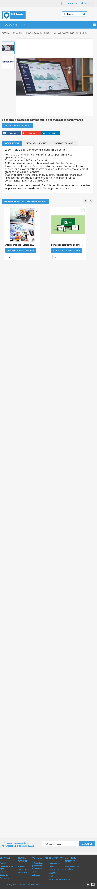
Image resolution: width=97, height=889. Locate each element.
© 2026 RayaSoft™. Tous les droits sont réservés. (22, 884)
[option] (8, 48)
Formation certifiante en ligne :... (67, 244)
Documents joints (64, 143)
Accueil (3, 863)
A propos (21, 866)
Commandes (37, 869)
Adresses (36, 875)
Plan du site (22, 872)
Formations (4, 878)
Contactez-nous (70, 3)
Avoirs (34, 872)
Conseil (3, 872)
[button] (85, 201)
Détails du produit (36, 143)
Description (12, 143)
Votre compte (40, 858)
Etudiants (4, 875)
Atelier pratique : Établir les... (19, 244)
